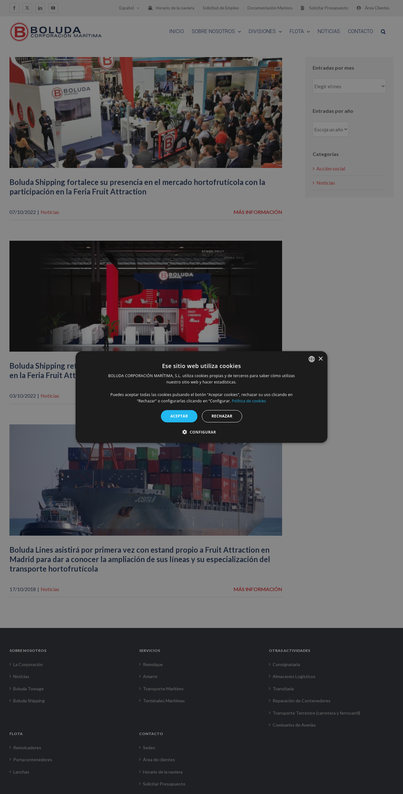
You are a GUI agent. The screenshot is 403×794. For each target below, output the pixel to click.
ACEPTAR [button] (179, 416)
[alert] (201, 397)
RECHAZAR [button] (222, 416)
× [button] (320, 358)
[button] (201, 432)
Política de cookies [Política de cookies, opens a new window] (249, 400)
